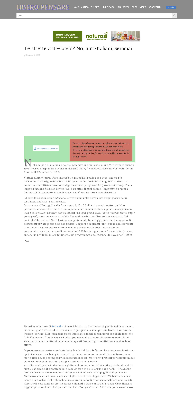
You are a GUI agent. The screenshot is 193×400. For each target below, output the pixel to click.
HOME (76, 7)
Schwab (57, 326)
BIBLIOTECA (123, 7)
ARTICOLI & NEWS (90, 7)
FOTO (135, 7)
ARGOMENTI (155, 7)
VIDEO (143, 7)
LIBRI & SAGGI (108, 7)
